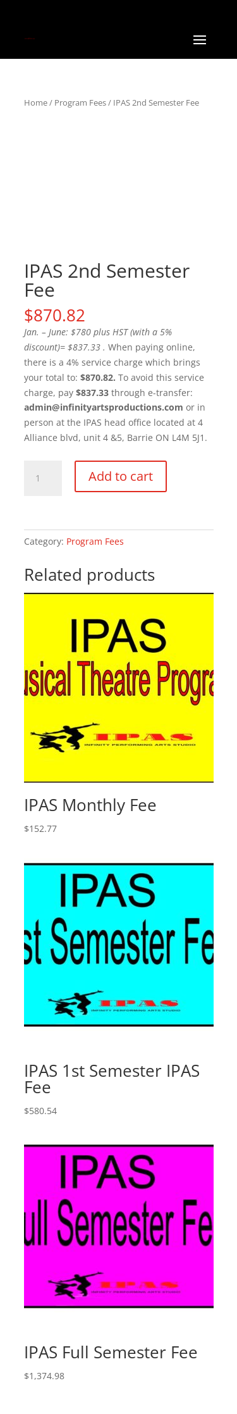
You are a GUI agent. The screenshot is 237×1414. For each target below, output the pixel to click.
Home (35, 102)
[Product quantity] (43, 478)
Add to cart (120, 476)
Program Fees (80, 102)
